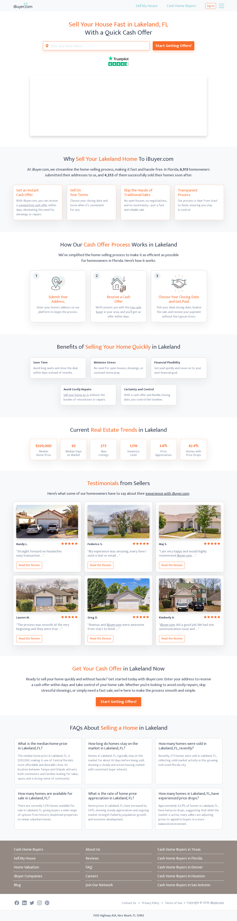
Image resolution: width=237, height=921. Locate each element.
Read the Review (29, 565)
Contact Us (129, 903)
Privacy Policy (150, 903)
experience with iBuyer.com (167, 493)
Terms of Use (173, 903)
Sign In (210, 6)
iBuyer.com (184, 556)
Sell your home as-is (76, 395)
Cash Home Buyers (181, 6)
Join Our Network (99, 885)
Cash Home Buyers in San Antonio (183, 885)
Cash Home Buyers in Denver (180, 867)
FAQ (89, 867)
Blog (17, 885)
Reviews (92, 858)
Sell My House (147, 6)
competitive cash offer (33, 205)
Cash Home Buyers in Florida (179, 858)
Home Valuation (26, 867)
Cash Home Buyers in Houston (181, 876)
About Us (93, 849)
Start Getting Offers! (173, 46)
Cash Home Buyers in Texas (179, 849)
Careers (92, 876)
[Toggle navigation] (221, 6)
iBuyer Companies (28, 876)
